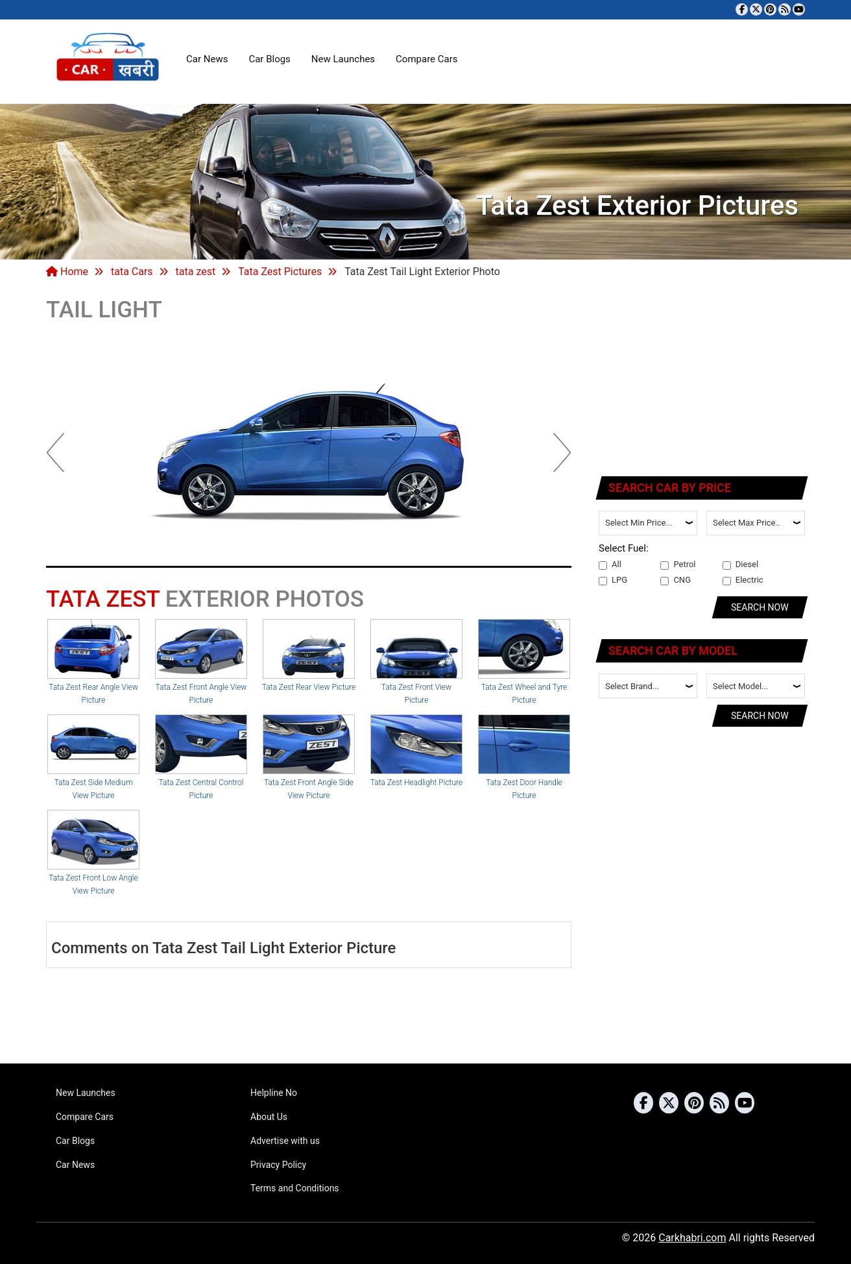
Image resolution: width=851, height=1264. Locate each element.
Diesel (740, 564)
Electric (743, 580)
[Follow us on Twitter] (756, 9)
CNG (675, 580)
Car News (207, 59)
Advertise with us (285, 1141)
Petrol (677, 564)
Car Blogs (269, 59)
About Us (268, 1117)
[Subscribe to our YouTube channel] (799, 9)
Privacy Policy (278, 1165)
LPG (613, 580)
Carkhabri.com (692, 1238)
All (610, 564)
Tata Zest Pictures (280, 271)
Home (67, 271)
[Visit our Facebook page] (742, 9)
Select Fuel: (624, 548)
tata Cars (132, 271)
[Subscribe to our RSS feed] (784, 9)
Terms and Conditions (294, 1188)
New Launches (343, 59)
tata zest (196, 271)
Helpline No (273, 1093)
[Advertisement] (702, 379)
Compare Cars (426, 59)
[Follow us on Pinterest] (770, 9)
